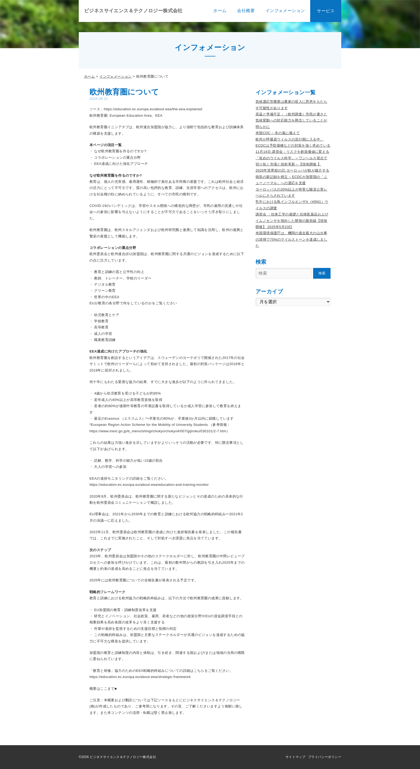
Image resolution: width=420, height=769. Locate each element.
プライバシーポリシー (324, 757)
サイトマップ (295, 757)
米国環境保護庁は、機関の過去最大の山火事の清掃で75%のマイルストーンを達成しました (291, 239)
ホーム (89, 76)
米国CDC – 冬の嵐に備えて (278, 133)
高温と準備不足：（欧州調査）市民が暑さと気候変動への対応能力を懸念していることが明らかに (291, 120)
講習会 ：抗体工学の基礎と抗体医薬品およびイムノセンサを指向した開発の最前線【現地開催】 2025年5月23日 (292, 220)
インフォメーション (115, 76)
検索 (321, 273)
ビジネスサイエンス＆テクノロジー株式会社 (133, 10)
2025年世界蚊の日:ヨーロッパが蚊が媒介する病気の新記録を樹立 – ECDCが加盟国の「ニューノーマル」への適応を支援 (292, 176)
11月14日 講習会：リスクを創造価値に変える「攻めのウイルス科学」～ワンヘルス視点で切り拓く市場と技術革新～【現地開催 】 (292, 158)
